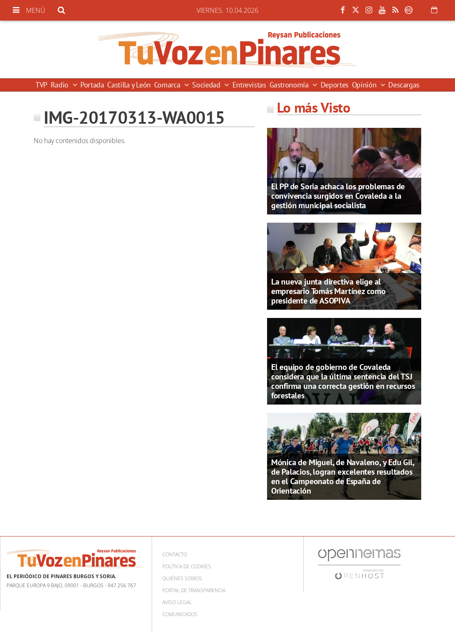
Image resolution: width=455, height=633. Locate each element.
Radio (60, 84)
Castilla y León (129, 84)
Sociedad (207, 84)
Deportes (335, 84)
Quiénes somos (182, 578)
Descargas (404, 84)
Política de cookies (186, 566)
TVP (41, 84)
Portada (92, 84)
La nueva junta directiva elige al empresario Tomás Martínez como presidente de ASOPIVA (328, 291)
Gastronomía (290, 84)
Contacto (174, 554)
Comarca (168, 84)
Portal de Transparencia (193, 590)
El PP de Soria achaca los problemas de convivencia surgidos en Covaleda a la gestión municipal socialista (338, 196)
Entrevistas (249, 84)
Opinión (365, 84)
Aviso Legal (177, 602)
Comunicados (179, 614)
